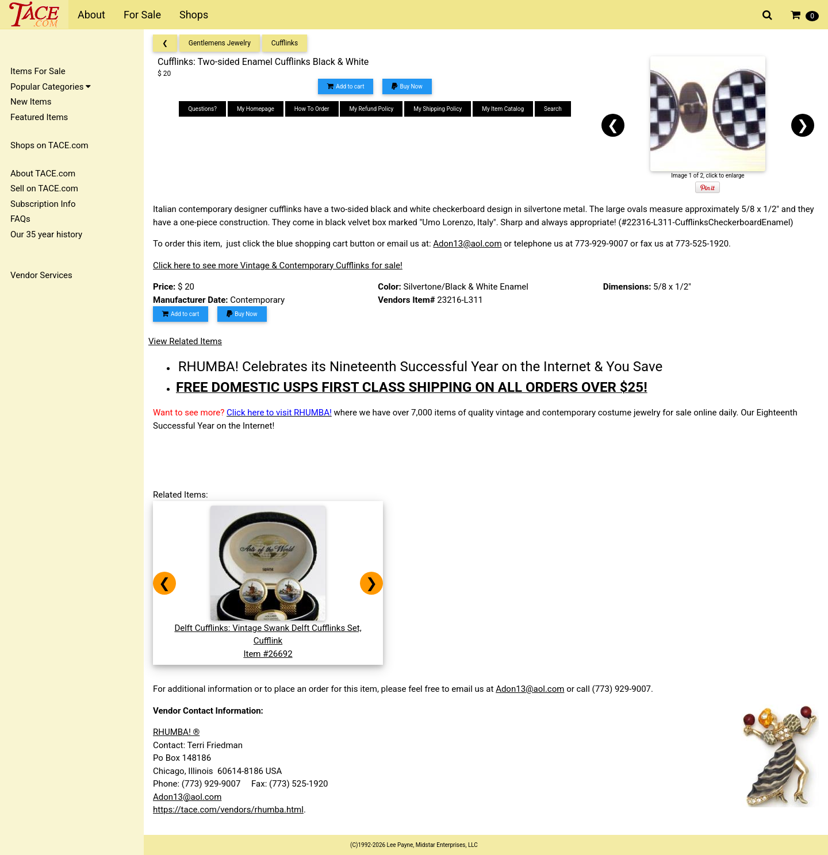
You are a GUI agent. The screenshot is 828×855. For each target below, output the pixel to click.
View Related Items (185, 341)
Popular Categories (50, 87)
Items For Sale (38, 71)
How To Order (311, 109)
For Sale (142, 15)
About (91, 15)
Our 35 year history (46, 234)
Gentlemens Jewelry (220, 43)
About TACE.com (42, 173)
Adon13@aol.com (467, 243)
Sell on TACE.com (44, 188)
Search (553, 109)
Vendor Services (41, 275)
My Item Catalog (503, 109)
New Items (30, 102)
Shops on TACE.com (49, 145)
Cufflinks (284, 43)
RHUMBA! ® (176, 732)
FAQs (20, 219)
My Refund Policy (371, 109)
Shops (193, 15)
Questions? (202, 109)
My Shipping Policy (437, 109)
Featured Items (39, 117)
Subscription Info (43, 204)
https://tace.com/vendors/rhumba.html (228, 809)
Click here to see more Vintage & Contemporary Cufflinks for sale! (277, 265)
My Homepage (255, 109)
